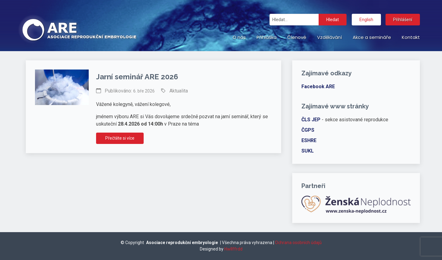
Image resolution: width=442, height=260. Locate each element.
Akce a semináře (372, 37)
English (366, 19)
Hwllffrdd (233, 249)
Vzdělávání (329, 37)
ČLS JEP (310, 119)
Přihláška (267, 37)
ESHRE (308, 140)
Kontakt (411, 37)
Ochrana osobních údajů (298, 242)
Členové (296, 37)
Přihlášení (402, 19)
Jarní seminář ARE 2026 (137, 76)
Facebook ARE (318, 86)
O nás (239, 37)
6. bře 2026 (144, 91)
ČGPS (307, 130)
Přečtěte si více (119, 138)
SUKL (307, 151)
